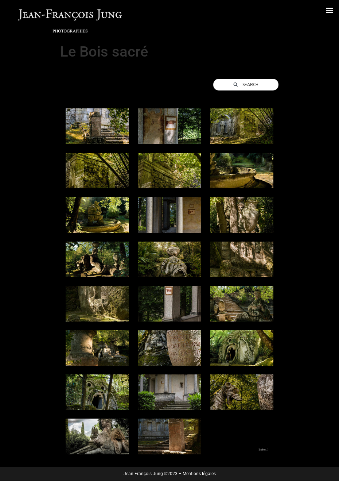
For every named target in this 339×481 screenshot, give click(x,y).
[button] (329, 10)
